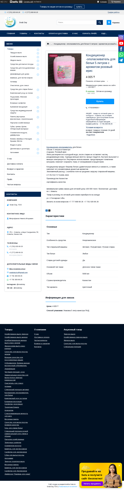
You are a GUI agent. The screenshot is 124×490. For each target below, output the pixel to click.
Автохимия (14, 152)
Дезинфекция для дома (19, 74)
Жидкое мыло (15, 60)
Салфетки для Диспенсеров (16, 471)
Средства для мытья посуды (21, 64)
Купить (100, 101)
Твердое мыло (16, 53)
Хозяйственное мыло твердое (16, 334)
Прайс (9, 179)
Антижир (13, 82)
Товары (23, 33)
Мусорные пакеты (12, 419)
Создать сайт (28, 2)
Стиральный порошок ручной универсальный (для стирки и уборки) (16, 433)
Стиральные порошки (72, 347)
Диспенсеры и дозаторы (20, 149)
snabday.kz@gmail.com (18, 272)
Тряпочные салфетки (13, 442)
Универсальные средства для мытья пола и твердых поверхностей (16, 377)
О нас (75, 33)
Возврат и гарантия (15, 169)
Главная (11, 33)
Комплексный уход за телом (21, 93)
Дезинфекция (10, 369)
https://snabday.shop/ (17, 269)
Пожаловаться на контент (68, 486)
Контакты (39, 33)
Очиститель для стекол (19, 85)
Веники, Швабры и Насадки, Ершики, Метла (21, 140)
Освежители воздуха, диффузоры (18, 134)
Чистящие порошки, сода (15, 372)
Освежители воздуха (13, 446)
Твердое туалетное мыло (15, 461)
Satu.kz (73, 484)
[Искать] (100, 22)
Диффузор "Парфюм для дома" (17, 474)
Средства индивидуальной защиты (21, 112)
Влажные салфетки (18, 103)
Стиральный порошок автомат (17, 389)
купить (79, 7)
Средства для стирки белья (21, 89)
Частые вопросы (14, 185)
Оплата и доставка (58, 33)
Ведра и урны (15, 145)
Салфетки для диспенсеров (16, 452)
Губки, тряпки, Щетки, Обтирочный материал (19, 128)
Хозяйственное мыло (18, 56)
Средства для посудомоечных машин (22, 69)
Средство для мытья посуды (75, 343)
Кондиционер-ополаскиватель (59, 147)
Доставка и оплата (15, 164)
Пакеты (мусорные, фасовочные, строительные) (21, 118)
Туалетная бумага (12, 407)
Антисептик (9, 410)
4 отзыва (103, 2)
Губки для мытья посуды (14, 455)
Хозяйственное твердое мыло (75, 337)
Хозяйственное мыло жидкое (16, 337)
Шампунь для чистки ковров (21, 78)
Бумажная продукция (18, 107)
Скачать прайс (89, 33)
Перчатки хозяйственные (20, 123)
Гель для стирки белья (14, 428)
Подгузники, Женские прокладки (18, 98)
